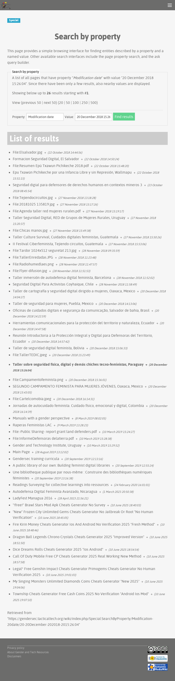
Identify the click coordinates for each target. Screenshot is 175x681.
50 (68, 102)
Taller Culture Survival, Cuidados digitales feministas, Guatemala (65, 237)
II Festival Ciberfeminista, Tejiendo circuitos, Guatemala (58, 244)
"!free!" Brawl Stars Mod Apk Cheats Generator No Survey (59, 505)
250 (85, 102)
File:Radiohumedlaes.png (33, 264)
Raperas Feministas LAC (32, 425)
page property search (122, 56)
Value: (69, 117)
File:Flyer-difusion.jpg (30, 270)
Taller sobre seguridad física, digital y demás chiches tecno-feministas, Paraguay (78, 364)
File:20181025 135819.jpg (34, 204)
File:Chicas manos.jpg (30, 230)
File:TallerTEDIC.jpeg (30, 354)
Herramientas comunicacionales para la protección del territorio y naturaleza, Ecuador (83, 323)
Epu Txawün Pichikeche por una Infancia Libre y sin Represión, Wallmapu (72, 172)
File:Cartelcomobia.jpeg (32, 398)
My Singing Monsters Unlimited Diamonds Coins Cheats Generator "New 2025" (76, 581)
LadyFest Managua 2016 (32, 498)
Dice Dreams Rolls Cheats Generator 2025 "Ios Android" (58, 549)
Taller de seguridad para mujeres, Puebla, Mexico (53, 303)
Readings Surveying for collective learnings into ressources (61, 484)
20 (61, 102)
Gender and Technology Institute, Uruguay (47, 445)
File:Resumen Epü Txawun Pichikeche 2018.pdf (51, 165)
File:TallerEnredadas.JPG (33, 257)
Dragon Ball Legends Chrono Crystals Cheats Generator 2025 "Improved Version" (78, 537)
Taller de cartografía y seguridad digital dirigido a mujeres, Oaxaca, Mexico (74, 291)
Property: (18, 117)
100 (76, 102)
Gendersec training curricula (36, 458)
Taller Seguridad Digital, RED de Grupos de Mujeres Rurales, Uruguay (69, 217)
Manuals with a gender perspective (41, 418)
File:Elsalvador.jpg (27, 152)
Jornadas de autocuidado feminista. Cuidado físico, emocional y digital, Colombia (78, 405)
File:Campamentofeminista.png (38, 379)
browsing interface (69, 51)
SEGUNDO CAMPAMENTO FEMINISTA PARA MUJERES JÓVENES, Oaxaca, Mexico (78, 386)
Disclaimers (14, 656)
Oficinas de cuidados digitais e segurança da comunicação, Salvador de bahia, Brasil (81, 310)
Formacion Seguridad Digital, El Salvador (46, 159)
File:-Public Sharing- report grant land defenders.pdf (55, 431)
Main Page (21, 452)
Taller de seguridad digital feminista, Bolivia (48, 348)
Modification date (87, 77)
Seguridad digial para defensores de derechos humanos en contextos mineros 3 (77, 184)
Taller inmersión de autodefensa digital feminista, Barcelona (62, 277)
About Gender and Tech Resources (28, 652)
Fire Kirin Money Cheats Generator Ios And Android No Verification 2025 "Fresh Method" (84, 524)
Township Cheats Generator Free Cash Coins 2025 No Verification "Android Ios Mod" (81, 593)
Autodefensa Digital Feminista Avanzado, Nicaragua (55, 491)
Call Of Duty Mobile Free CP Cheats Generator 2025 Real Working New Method (77, 556)
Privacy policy (15, 648)
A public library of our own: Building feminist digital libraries (61, 465)
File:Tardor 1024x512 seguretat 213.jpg (45, 250)
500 (93, 102)
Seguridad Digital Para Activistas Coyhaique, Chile (53, 284)
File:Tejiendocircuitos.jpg (33, 197)
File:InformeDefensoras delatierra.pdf (43, 438)
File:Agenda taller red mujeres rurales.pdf (47, 211)
